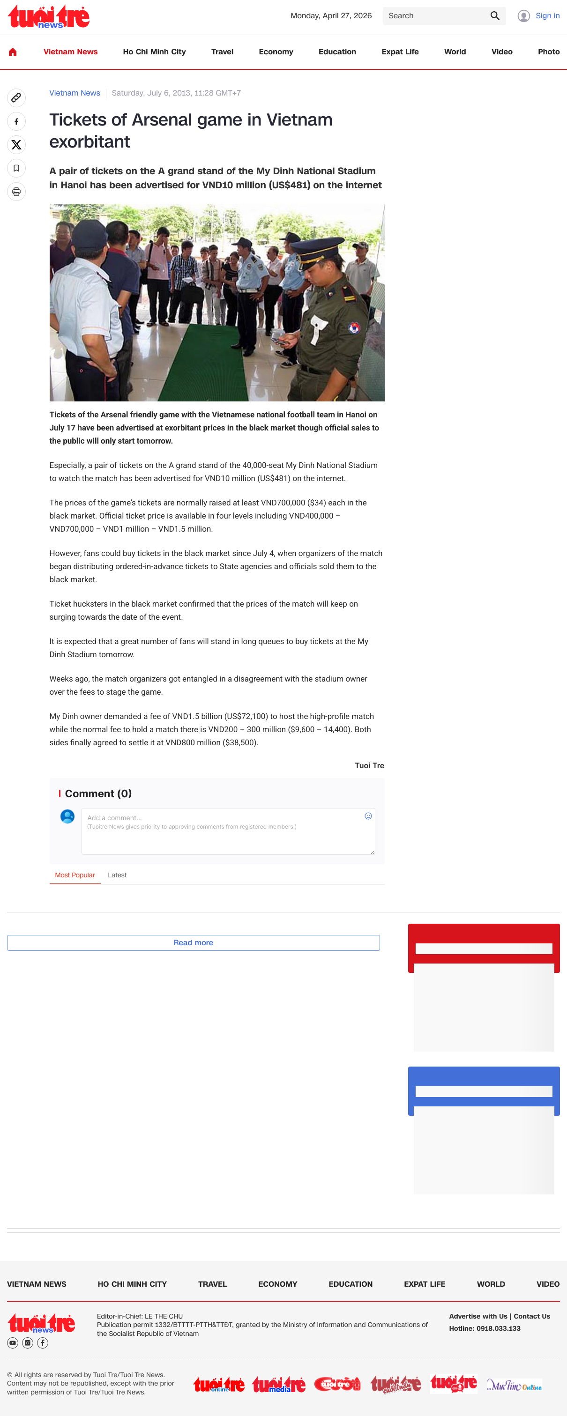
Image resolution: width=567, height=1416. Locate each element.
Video (502, 52)
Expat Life (400, 52)
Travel (222, 52)
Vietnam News (70, 52)
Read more (194, 942)
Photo (549, 52)
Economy (276, 52)
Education (337, 52)
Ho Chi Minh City (154, 52)
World (455, 52)
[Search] (444, 16)
